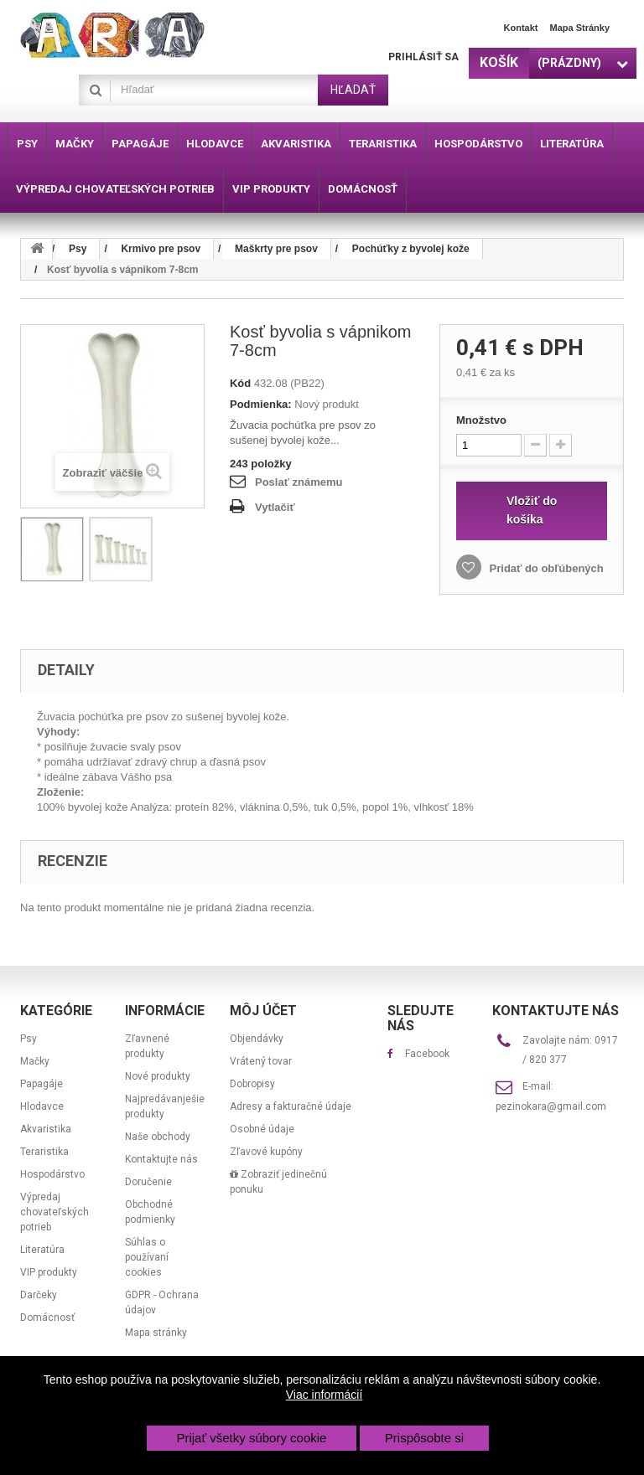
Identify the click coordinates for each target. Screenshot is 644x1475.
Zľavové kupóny (266, 1152)
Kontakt (521, 28)
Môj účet (263, 1011)
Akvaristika (45, 1129)
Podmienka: (261, 404)
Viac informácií (324, 1394)
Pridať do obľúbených (545, 568)
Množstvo (481, 420)
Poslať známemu (298, 482)
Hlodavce (42, 1106)
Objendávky (256, 1038)
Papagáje (41, 1084)
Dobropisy (252, 1084)
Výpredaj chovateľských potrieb (54, 1212)
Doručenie (148, 1182)
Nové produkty (157, 1076)
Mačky (34, 1061)
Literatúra (42, 1250)
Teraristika (44, 1152)
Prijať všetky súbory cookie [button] (251, 1438)
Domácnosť (47, 1317)
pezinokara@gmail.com (551, 1106)
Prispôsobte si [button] (424, 1438)
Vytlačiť (275, 507)
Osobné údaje (262, 1129)
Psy (28, 1038)
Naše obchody (157, 1136)
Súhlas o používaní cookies (147, 1257)
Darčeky (38, 1295)
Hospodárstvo (52, 1174)
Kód (240, 383)
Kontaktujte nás (161, 1159)
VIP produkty (48, 1272)
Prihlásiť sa (423, 57)
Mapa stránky (579, 28)
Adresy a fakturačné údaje (290, 1106)
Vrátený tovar (261, 1061)
